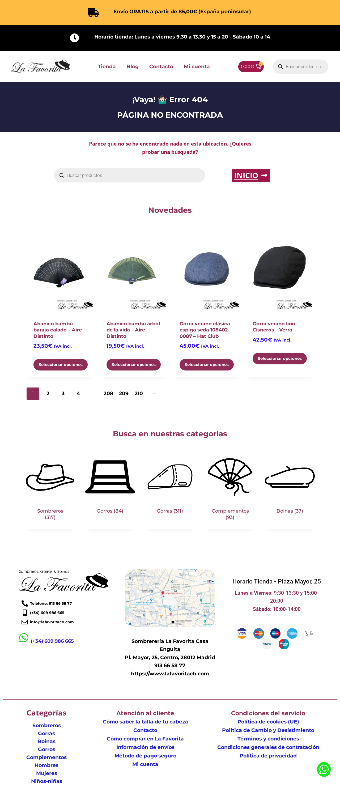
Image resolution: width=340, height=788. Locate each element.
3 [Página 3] (63, 393)
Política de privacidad (268, 756)
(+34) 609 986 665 (52, 641)
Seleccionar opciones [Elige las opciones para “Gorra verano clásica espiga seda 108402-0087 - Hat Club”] (207, 364)
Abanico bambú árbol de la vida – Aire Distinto (133, 330)
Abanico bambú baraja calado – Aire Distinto (57, 330)
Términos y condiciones (268, 739)
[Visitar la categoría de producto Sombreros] (50, 490)
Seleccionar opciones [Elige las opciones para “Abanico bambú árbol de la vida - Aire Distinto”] (134, 364)
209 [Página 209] (124, 393)
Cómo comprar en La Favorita (145, 739)
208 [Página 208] (108, 393)
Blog (132, 66)
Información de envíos (145, 747)
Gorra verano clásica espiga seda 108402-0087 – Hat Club (205, 330)
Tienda (107, 66)
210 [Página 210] (139, 393)
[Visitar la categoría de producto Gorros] (110, 487)
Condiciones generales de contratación (268, 747)
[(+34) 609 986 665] (24, 638)
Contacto (161, 66)
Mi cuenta (197, 66)
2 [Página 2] (47, 393)
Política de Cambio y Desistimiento (268, 730)
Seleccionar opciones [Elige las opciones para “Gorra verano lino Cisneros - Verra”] (280, 358)
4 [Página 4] (78, 393)
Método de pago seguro (145, 756)
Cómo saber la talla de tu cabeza (145, 722)
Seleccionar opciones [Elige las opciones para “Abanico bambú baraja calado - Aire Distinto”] (61, 364)
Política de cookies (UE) (268, 722)
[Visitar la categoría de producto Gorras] (170, 487)
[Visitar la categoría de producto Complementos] (230, 490)
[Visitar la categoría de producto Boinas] (290, 487)
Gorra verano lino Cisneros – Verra (274, 327)
